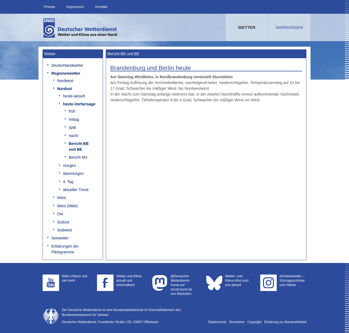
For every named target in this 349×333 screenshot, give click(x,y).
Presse (49, 7)
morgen (69, 165)
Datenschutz (217, 322)
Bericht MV (78, 157)
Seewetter (60, 238)
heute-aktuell (74, 96)
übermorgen (73, 173)
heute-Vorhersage (79, 104)
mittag (74, 119)
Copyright (254, 322)
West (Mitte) (67, 206)
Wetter (246, 27)
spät (72, 127)
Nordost (64, 88)
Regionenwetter (65, 73)
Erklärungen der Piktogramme (65, 249)
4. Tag (68, 182)
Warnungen (289, 27)
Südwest (64, 230)
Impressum (75, 7)
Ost (60, 214)
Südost (63, 222)
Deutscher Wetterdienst (80, 28)
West (61, 197)
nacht (73, 135)
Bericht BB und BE (78, 146)
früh (72, 111)
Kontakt (101, 7)
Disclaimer (237, 322)
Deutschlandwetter (67, 65)
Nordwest (65, 81)
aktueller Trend (75, 190)
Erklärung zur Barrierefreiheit (285, 322)
